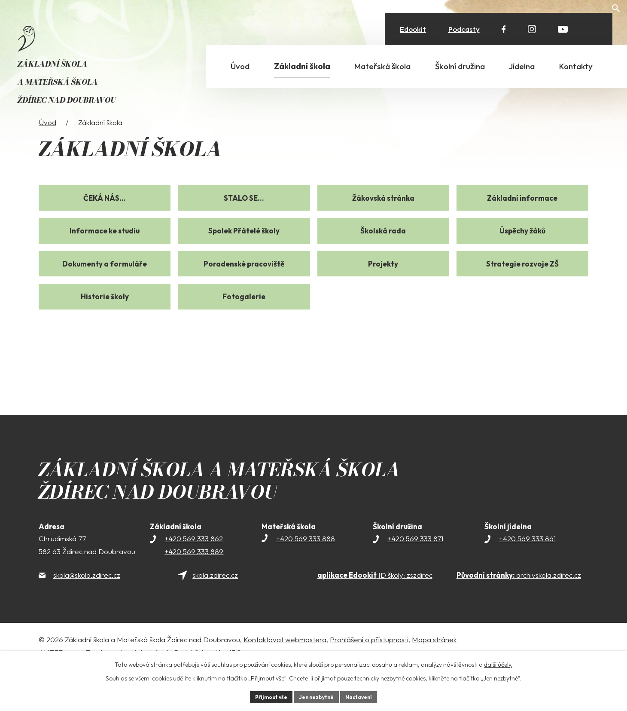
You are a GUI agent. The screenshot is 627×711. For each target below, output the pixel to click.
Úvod (47, 164)
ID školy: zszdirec (374, 617)
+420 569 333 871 (415, 580)
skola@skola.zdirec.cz (86, 617)
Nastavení (365, 696)
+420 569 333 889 (193, 593)
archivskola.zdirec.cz (519, 617)
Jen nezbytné (316, 696)
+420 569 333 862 (193, 580)
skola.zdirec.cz (215, 617)
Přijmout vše (265, 696)
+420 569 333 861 (527, 580)
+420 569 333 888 (305, 580)
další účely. (498, 662)
